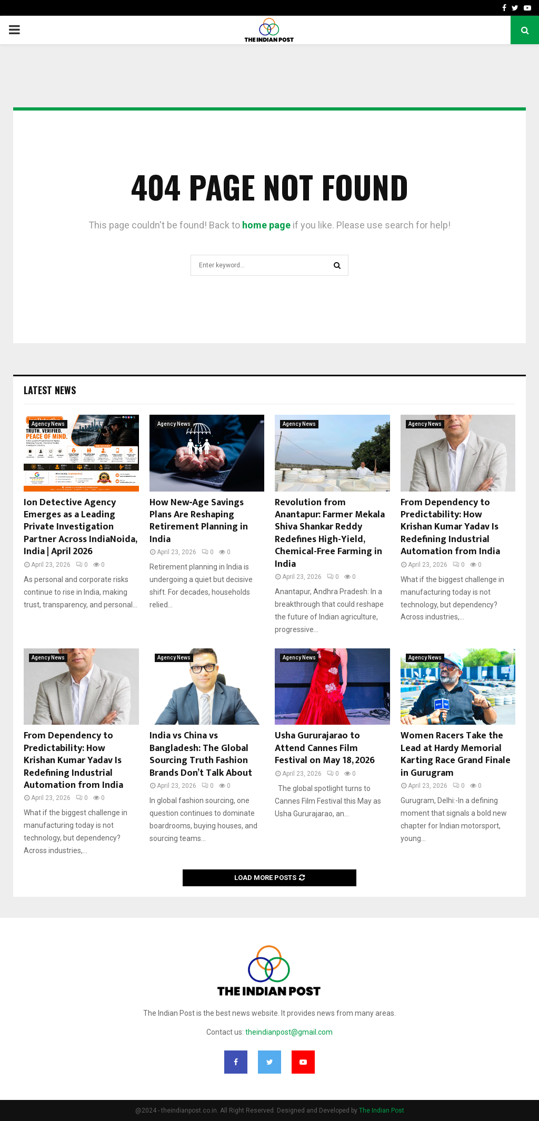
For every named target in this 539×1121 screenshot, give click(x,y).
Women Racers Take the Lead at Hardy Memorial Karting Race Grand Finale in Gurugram (456, 754)
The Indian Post (381, 1110)
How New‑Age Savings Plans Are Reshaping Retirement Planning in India (198, 521)
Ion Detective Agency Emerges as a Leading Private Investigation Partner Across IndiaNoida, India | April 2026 (80, 527)
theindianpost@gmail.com (289, 1032)
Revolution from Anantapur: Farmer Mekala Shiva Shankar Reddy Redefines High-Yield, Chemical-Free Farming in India (330, 533)
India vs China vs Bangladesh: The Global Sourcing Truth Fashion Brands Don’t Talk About (200, 754)
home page (266, 225)
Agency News (48, 424)
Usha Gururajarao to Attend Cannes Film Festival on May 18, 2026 (325, 748)
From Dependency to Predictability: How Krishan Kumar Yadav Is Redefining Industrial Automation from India (450, 527)
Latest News (50, 390)
